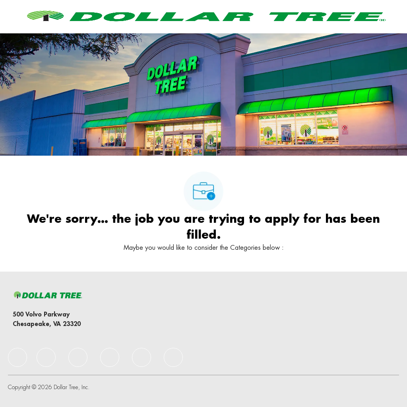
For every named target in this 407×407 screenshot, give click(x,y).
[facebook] (17, 357)
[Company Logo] (205, 16)
